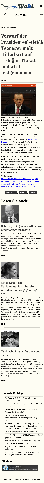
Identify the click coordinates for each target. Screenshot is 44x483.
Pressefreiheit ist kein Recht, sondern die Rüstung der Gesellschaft (21, 410)
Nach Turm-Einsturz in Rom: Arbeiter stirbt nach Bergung (23, 405)
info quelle (10, 192)
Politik (22, 192)
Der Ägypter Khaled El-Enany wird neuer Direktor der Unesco (20, 399)
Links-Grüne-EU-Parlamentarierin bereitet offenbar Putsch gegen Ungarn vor (21, 288)
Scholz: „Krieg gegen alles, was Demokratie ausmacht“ (21, 228)
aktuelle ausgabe (9, 27)
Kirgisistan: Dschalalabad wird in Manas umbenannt (20, 447)
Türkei (33, 192)
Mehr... (4, 255)
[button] (41, 6)
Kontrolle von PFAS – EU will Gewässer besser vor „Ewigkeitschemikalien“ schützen (23, 453)
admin (3, 81)
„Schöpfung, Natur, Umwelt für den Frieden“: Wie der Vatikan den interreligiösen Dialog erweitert (22, 418)
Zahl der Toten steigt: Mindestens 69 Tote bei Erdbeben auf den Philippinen (22, 442)
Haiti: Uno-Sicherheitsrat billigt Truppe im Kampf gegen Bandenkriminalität (23, 436)
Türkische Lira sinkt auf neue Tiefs (20, 353)
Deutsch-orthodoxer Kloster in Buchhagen (21, 432)
